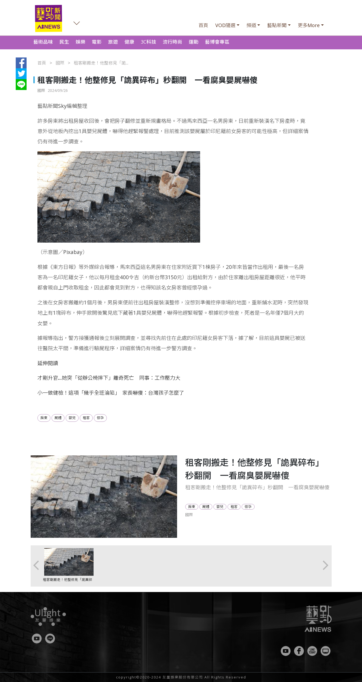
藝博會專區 (217, 41)
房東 (43, 417)
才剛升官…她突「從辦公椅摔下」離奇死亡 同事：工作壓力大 (108, 377)
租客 (86, 417)
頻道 (251, 25)
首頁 (203, 25)
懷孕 (100, 417)
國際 (60, 63)
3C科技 (148, 41)
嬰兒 (72, 417)
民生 (64, 41)
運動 (193, 41)
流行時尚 (172, 41)
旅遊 (113, 41)
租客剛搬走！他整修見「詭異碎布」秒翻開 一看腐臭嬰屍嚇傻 (67, 582)
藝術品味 (43, 41)
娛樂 (80, 41)
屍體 (58, 417)
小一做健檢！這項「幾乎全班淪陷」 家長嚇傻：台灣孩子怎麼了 (110, 392)
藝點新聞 (277, 25)
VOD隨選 (225, 25)
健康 (129, 41)
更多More (309, 25)
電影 (97, 41)
